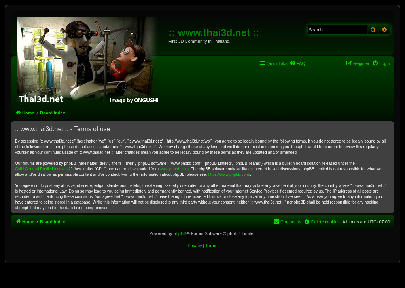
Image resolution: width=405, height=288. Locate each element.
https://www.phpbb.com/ (229, 174)
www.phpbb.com (174, 169)
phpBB (179, 233)
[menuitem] (297, 63)
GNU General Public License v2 (43, 169)
